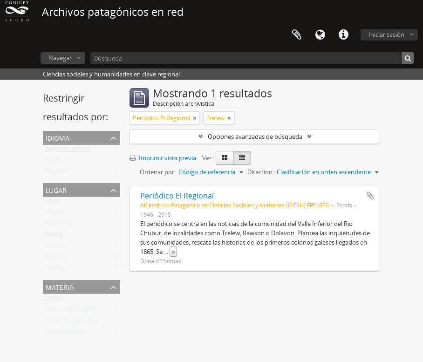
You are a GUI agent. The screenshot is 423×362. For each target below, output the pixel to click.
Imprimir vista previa (163, 158)
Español (56, 173)
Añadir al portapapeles (370, 195)
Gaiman (55, 258)
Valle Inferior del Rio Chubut (83, 311)
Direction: (260, 172)
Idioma (320, 35)
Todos (53, 202)
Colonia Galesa (65, 333)
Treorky (55, 270)
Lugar (56, 189)
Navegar (60, 58)
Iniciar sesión (386, 34)
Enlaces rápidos (343, 35)
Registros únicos (67, 150)
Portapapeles (296, 35)
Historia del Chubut (72, 322)
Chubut (55, 214)
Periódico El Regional (177, 196)
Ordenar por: (158, 172)
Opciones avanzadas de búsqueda (255, 136)
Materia (60, 286)
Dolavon (56, 247)
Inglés (53, 161)
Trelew (54, 236)
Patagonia (59, 225)
